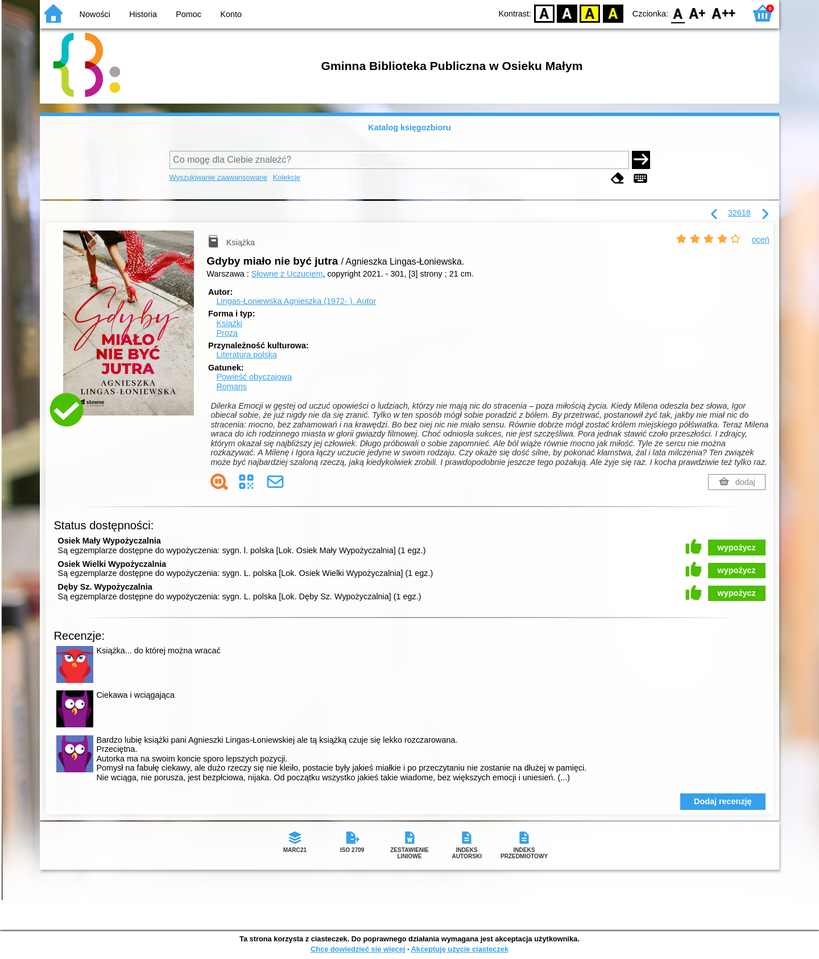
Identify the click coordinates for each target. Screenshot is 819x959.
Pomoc (188, 14)
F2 (723, 13)
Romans (231, 386)
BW (567, 13)
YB (590, 13)
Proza (227, 332)
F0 (677, 13)
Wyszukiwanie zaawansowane (218, 177)
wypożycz (737, 547)
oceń (761, 239)
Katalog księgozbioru (409, 127)
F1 (697, 13)
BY (613, 13)
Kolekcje (286, 177)
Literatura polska (246, 354)
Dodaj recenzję (723, 801)
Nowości (95, 14)
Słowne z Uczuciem (287, 273)
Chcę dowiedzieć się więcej (358, 949)
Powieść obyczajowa (254, 376)
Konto (231, 14)
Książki (229, 323)
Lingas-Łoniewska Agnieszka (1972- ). (296, 301)
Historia (143, 14)
